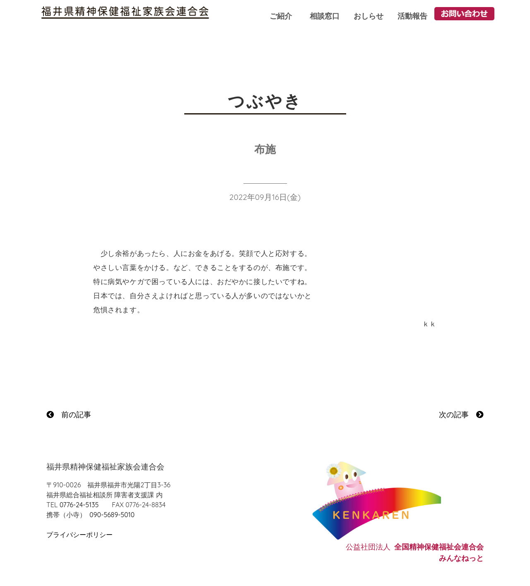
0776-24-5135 (79, 505)
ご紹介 (281, 16)
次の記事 (461, 414)
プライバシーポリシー (79, 534)
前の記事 (68, 414)
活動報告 (412, 16)
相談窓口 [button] (325, 16)
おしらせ (368, 16)
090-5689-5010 (112, 515)
